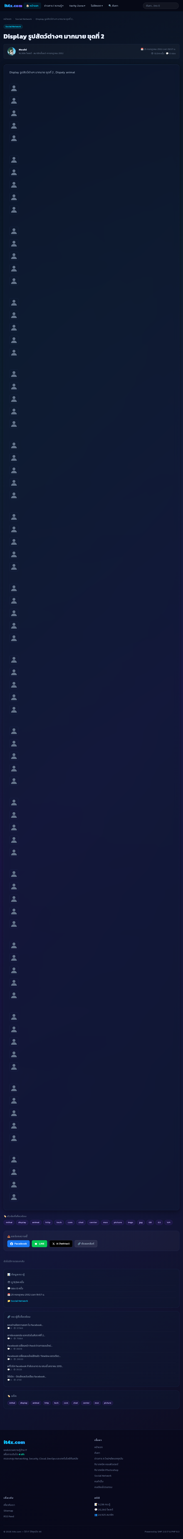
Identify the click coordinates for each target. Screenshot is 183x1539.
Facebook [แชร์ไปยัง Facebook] (18, 1243)
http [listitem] (47, 1222)
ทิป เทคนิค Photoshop (106, 1470)
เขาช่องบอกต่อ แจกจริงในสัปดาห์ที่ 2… (91, 1337)
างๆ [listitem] (168, 1222)
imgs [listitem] (130, 1222)
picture (107, 1403)
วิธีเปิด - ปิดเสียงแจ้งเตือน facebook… (91, 1378)
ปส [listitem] (150, 1222)
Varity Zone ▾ (77, 6)
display (23, 1403)
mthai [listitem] (9, 1222)
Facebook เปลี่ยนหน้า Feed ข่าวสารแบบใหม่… (91, 1347)
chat (75, 1403)
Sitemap (8, 1511)
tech (56, 1403)
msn (97, 1403)
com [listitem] (70, 1222)
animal (36, 1403)
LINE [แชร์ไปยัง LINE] (39, 1243)
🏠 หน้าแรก (32, 6)
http (46, 1403)
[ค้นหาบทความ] (161, 5)
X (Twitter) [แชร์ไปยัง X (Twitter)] (61, 1243)
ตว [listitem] (159, 1222)
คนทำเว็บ (98, 1481)
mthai (12, 1403)
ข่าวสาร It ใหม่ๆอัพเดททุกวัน (108, 1459)
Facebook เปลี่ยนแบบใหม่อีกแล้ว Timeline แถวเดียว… (91, 1357)
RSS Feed (9, 1516)
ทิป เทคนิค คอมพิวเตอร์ (106, 1464)
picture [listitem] (118, 1222)
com (66, 1403)
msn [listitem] (105, 1222)
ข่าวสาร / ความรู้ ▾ (53, 6)
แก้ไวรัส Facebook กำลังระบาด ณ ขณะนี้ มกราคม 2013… (91, 1367)
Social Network (23, 19)
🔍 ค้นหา (113, 6)
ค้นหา (97, 1453)
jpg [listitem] (141, 1222)
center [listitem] (93, 1222)
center (86, 1403)
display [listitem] (22, 1222)
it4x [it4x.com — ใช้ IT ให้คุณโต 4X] (13, 5)
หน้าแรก (7, 19)
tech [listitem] (59, 1222)
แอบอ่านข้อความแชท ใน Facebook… (91, 1326)
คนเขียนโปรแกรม (103, 1487)
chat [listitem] (80, 1222)
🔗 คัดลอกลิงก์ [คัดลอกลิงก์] (86, 1243)
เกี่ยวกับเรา (9, 1505)
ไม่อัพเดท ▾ (97, 6)
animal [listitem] (35, 1222)
